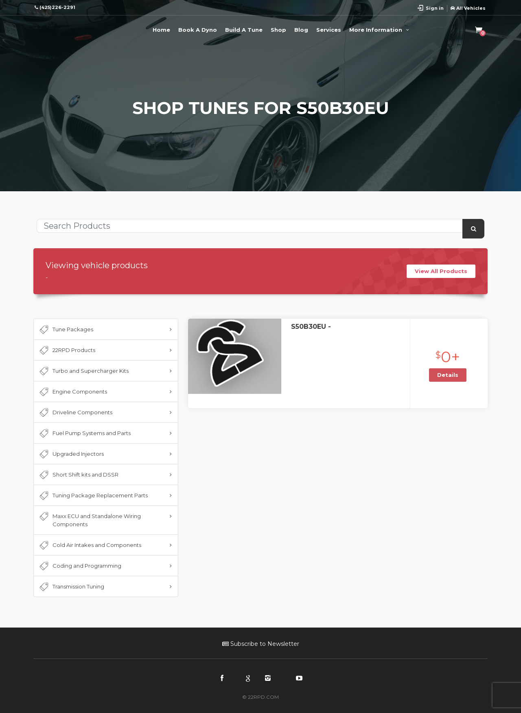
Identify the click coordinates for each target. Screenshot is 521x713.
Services (328, 29)
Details (447, 375)
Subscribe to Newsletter (260, 643)
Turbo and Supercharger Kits (83, 371)
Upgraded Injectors (71, 454)
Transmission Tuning (71, 586)
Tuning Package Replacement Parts (93, 495)
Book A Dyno (197, 29)
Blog (301, 29)
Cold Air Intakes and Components (89, 545)
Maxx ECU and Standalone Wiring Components (89, 519)
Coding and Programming (79, 566)
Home (161, 29)
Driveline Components (75, 412)
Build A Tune (244, 29)
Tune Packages (65, 329)
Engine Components (72, 391)
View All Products (441, 271)
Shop (278, 29)
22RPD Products (66, 350)
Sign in (435, 8)
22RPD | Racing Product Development (66, 28)
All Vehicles (468, 8)
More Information (380, 29)
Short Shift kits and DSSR (78, 474)
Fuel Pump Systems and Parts (84, 433)
